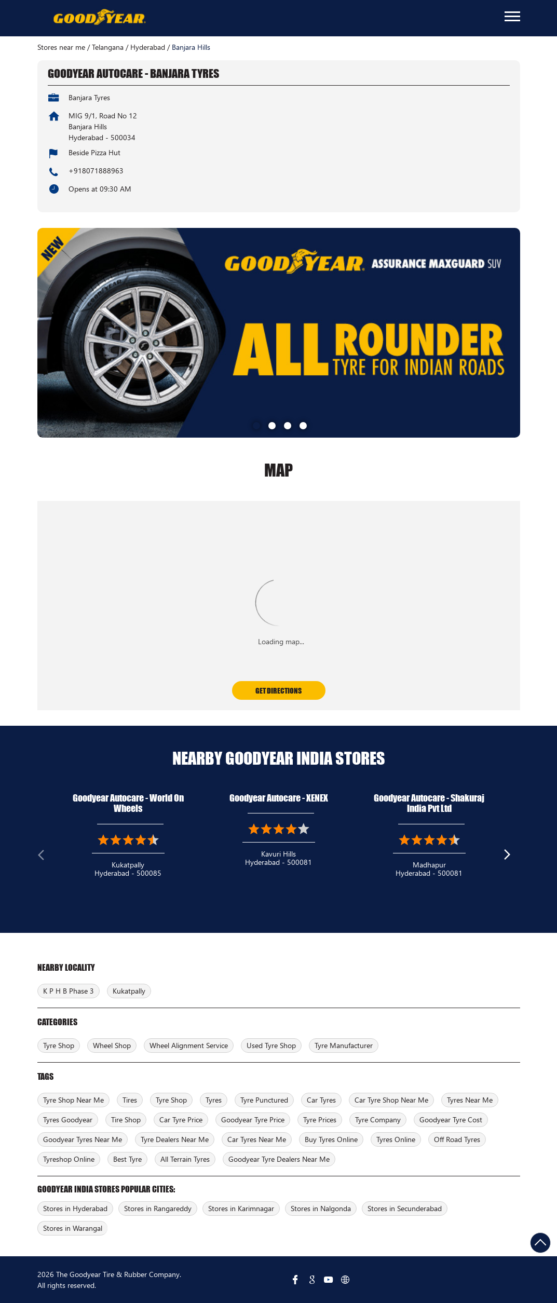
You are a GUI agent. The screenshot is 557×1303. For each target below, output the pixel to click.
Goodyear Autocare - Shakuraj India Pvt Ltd (429, 803)
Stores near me (61, 47)
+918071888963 (96, 170)
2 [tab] (271, 424)
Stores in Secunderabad (405, 1208)
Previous (45, 857)
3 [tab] (286, 424)
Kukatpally (129, 991)
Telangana (108, 47)
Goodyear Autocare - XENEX (278, 798)
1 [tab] (255, 424)
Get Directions (278, 690)
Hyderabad (147, 47)
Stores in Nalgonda (321, 1208)
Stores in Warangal (72, 1228)
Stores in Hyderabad (75, 1208)
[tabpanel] (278, 333)
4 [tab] (302, 424)
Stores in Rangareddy (158, 1208)
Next (512, 857)
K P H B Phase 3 (68, 991)
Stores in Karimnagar (241, 1208)
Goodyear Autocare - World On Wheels (128, 803)
